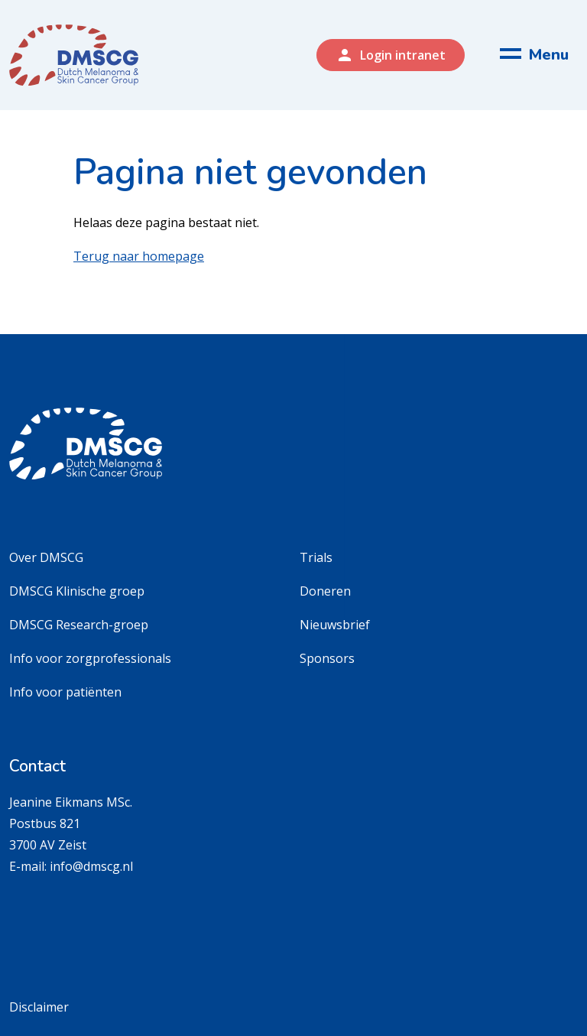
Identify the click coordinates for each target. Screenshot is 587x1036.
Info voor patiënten (65, 692)
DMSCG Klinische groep (76, 591)
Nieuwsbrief (335, 624)
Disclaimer (39, 1007)
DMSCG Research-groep (78, 624)
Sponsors (327, 658)
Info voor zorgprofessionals (90, 658)
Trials (316, 557)
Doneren (325, 591)
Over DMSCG (46, 557)
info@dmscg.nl (91, 866)
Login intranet (391, 55)
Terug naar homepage (138, 256)
